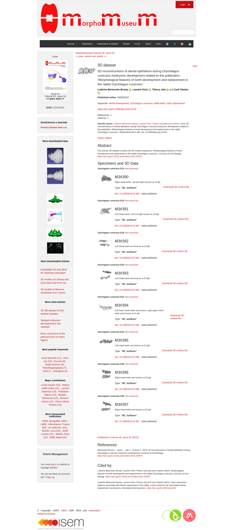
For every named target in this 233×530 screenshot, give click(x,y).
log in (54, 464)
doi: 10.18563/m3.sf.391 (127, 225)
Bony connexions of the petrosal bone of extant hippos (53, 336)
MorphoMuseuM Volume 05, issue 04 (95, 53)
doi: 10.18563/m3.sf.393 (127, 290)
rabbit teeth (159, 103)
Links (158, 44)
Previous (45, 127)
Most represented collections (55, 415)
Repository (87, 44)
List (65, 127)
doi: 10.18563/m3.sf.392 (127, 257)
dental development (119, 103)
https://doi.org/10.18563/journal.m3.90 (117, 109)
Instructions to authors (107, 44)
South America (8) (54, 364)
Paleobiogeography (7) (55, 367)
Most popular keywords (55, 349)
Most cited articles (55, 302)
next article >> (99, 56)
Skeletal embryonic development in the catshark (51, 323)
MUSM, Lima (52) (51, 430)
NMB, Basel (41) (58, 437)
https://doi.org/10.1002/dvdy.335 (161, 488)
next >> (60, 98)
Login (182, 4)
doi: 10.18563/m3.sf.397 (127, 421)
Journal (70, 44)
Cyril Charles (181, 89)
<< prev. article (83, 56)
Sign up (50, 477)
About (148, 44)
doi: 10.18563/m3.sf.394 (127, 325)
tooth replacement (175, 103)
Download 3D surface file (176, 187)
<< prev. (50, 98)
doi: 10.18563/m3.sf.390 (127, 193)
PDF (195, 66)
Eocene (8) (59, 361)
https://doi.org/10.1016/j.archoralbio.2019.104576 (120, 156)
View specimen (131, 168)
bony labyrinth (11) (51, 358)
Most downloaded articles (55, 261)
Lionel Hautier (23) (50, 385)
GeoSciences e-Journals (54, 122)
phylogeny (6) (60, 371)
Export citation (105, 138)
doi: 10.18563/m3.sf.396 (127, 389)
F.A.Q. (137, 44)
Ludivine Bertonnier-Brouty (113, 89)
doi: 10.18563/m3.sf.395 (127, 357)
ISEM (64, 510)
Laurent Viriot (140, 89)
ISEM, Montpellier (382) (54, 421)
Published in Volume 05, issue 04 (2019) (118, 437)
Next (60, 127)
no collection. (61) (57, 427)
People (126, 44)
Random (54, 127)
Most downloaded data (55, 141)
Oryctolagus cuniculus (141, 103)
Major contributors (55, 380)
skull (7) (47, 371)
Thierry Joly (159, 89)
